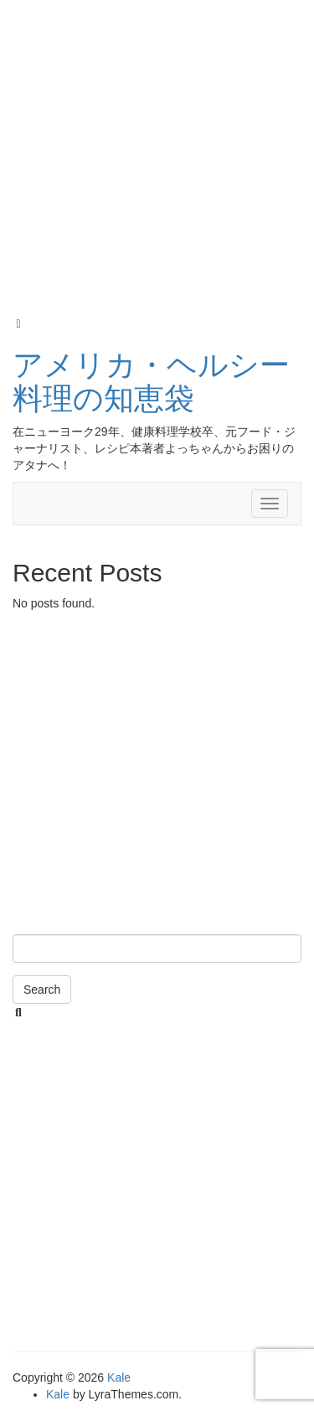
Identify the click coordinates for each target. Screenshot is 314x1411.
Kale (119, 1377)
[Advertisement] (157, 158)
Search (41, 989)
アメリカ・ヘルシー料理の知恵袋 (151, 382)
